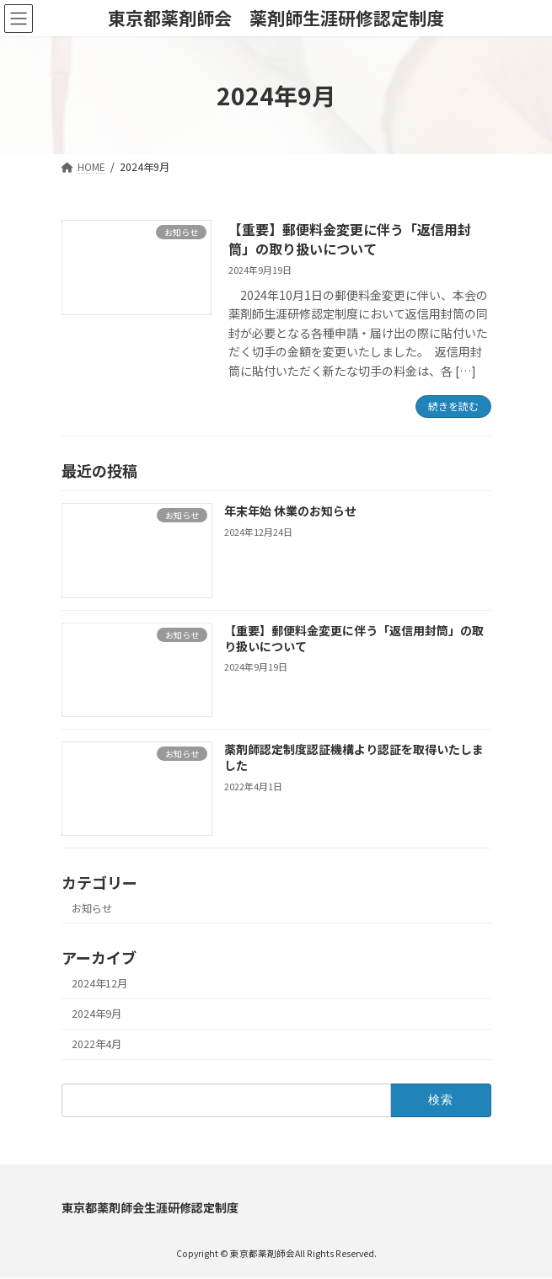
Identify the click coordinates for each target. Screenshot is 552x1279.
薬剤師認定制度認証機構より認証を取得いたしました (353, 757)
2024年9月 (96, 1013)
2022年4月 (96, 1044)
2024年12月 (99, 983)
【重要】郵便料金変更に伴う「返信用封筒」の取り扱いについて (349, 238)
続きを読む (453, 406)
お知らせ (92, 908)
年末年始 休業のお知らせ (289, 510)
